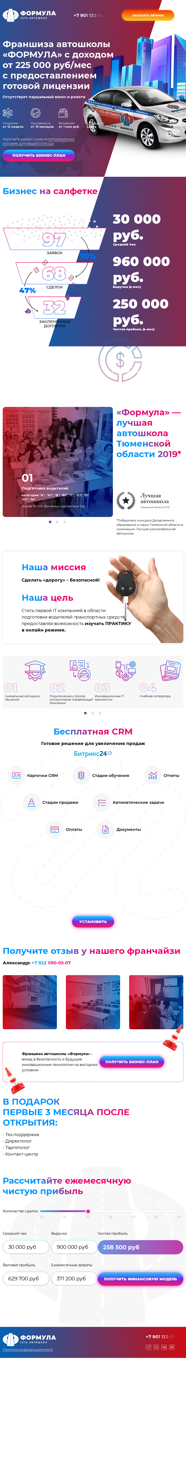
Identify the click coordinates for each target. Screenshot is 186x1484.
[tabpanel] (58, 462)
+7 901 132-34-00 (92, 15)
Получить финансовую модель (140, 1279)
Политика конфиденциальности (28, 1349)
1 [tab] (50, 522)
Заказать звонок (148, 15)
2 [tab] (57, 522)
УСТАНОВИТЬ (93, 922)
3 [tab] (64, 522)
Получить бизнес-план (38, 155)
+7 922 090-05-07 (51, 962)
